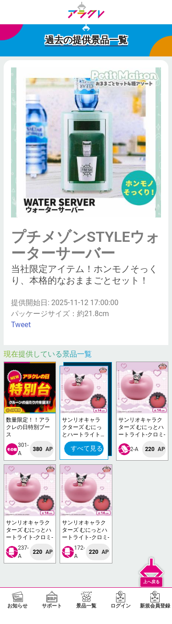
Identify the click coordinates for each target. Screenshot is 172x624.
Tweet (21, 324)
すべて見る (87, 448)
